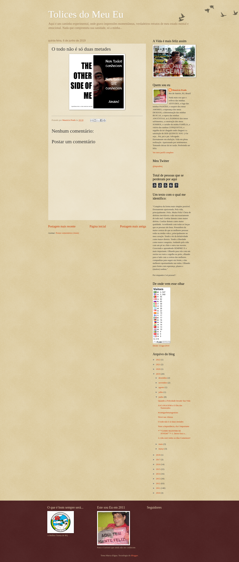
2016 (158, 464)
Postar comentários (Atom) (67, 233)
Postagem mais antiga (133, 226)
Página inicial (98, 226)
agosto (162, 387)
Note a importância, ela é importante (173, 426)
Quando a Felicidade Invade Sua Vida (174, 401)
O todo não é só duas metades (170, 422)
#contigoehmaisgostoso (168, 412)
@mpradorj (157, 166)
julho (161, 392)
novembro (163, 383)
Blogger (134, 555)
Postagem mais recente (62, 226)
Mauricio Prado (179, 90)
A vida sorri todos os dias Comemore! (174, 438)
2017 (158, 459)
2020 (158, 369)
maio (161, 444)
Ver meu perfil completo (163, 152)
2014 (158, 474)
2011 (158, 488)
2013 (158, 479)
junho (161, 397)
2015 (158, 469)
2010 (158, 493)
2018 (158, 455)
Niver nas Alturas (165, 417)
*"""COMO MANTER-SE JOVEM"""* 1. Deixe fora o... (172, 432)
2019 (158, 374)
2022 (158, 360)
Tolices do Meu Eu (85, 14)
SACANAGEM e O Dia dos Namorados (170, 406)
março (161, 449)
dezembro (163, 378)
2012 (158, 483)
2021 (158, 364)
